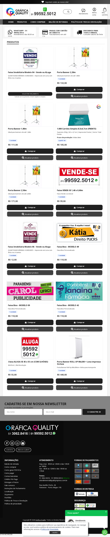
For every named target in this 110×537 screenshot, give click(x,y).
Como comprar (37, 22)
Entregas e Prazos (11, 482)
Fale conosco (9, 485)
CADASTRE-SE (94, 412)
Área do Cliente (24, 450)
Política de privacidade (13, 504)
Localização (9, 491)
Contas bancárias (11, 476)
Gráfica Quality (41, 520)
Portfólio (7, 497)
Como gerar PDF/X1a (12, 470)
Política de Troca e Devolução (86, 22)
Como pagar (9, 473)
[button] (50, 529)
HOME (11, 22)
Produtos (22, 22)
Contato (9, 450)
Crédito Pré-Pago (11, 479)
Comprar (79, 89)
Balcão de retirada (58, 22)
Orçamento (8, 494)
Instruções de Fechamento (14, 488)
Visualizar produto (79, 96)
